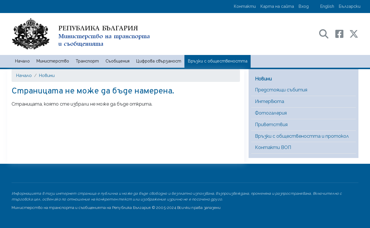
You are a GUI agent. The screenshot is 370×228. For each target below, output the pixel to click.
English (327, 6)
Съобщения (118, 60)
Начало (22, 60)
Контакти (245, 6)
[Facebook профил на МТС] (342, 33)
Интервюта (269, 101)
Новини (47, 75)
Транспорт (87, 60)
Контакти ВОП (273, 147)
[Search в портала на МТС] (326, 33)
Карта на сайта (277, 6)
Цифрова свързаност (158, 60)
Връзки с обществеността (217, 60)
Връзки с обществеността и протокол (302, 136)
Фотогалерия (271, 113)
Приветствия (271, 124)
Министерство (52, 60)
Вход (304, 6)
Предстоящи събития (281, 90)
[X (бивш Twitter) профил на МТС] (353, 33)
